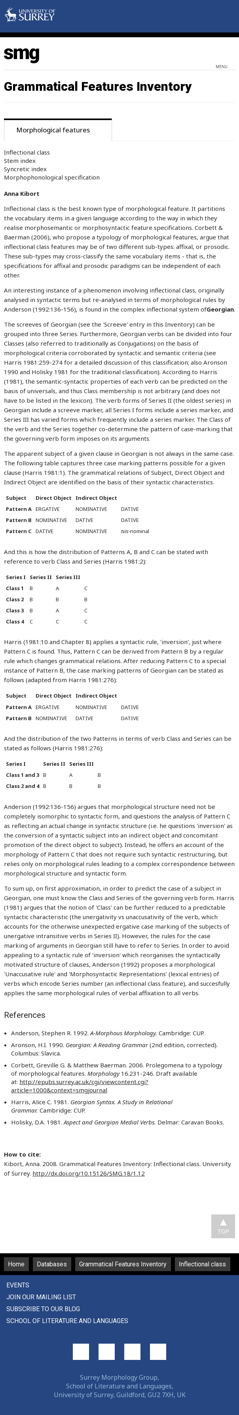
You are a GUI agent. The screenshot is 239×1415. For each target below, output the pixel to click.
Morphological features (53, 129)
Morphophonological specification (52, 177)
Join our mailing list (41, 1297)
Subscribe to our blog (43, 1309)
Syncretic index (25, 169)
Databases (52, 1264)
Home (16, 1264)
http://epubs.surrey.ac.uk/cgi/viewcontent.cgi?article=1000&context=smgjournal (79, 1086)
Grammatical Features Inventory (123, 1264)
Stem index (20, 160)
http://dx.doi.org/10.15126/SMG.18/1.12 (88, 1173)
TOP (223, 1231)
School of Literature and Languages (67, 1321)
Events (17, 1285)
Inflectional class (27, 152)
